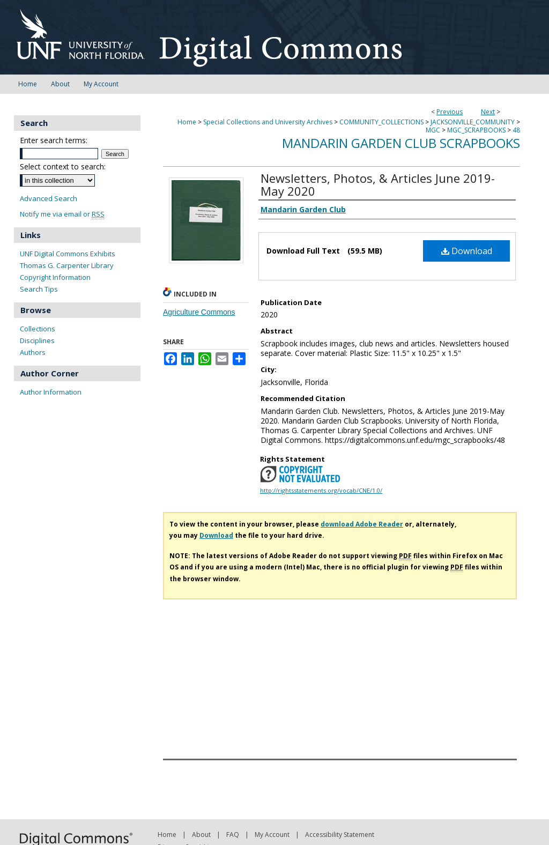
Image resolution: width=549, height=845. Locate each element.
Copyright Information (55, 277)
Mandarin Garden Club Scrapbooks (401, 143)
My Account (272, 834)
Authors (33, 352)
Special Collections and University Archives (267, 122)
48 (516, 130)
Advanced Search (48, 198)
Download (466, 251)
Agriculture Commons (199, 312)
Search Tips (39, 289)
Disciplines (37, 340)
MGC (433, 130)
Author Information (50, 392)
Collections (37, 328)
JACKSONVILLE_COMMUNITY (473, 122)
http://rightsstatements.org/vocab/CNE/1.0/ (321, 490)
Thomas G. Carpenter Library (67, 265)
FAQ (232, 834)
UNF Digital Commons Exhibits (67, 253)
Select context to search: (63, 166)
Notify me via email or (62, 214)
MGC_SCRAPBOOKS (476, 130)
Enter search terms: (53, 140)
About (201, 834)
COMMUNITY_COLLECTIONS (381, 122)
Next (488, 111)
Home (186, 122)
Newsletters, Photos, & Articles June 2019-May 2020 (378, 184)
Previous (449, 111)
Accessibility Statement (339, 834)
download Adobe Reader (362, 524)
